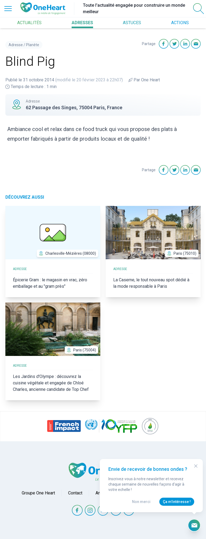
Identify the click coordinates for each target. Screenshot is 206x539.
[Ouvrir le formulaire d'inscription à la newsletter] (194, 525)
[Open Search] (198, 8)
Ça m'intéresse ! (177, 502)
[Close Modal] (196, 466)
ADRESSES (82, 22)
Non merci (141, 502)
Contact (75, 493)
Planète (32, 45)
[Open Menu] (8, 8)
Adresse (16, 45)
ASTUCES (132, 22)
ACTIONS (180, 22)
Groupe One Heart (38, 493)
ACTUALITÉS (29, 22)
